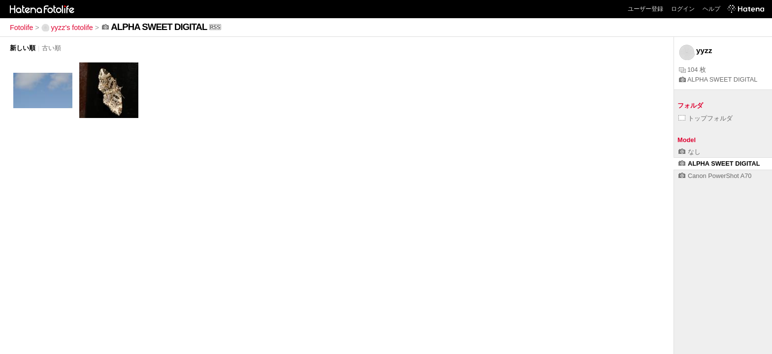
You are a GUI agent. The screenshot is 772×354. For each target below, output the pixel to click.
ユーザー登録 (645, 8)
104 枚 (692, 69)
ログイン (683, 8)
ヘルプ (711, 8)
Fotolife (21, 27)
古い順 (51, 48)
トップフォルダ (705, 118)
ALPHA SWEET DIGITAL (718, 79)
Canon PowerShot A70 (714, 175)
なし (689, 151)
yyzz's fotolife (67, 27)
